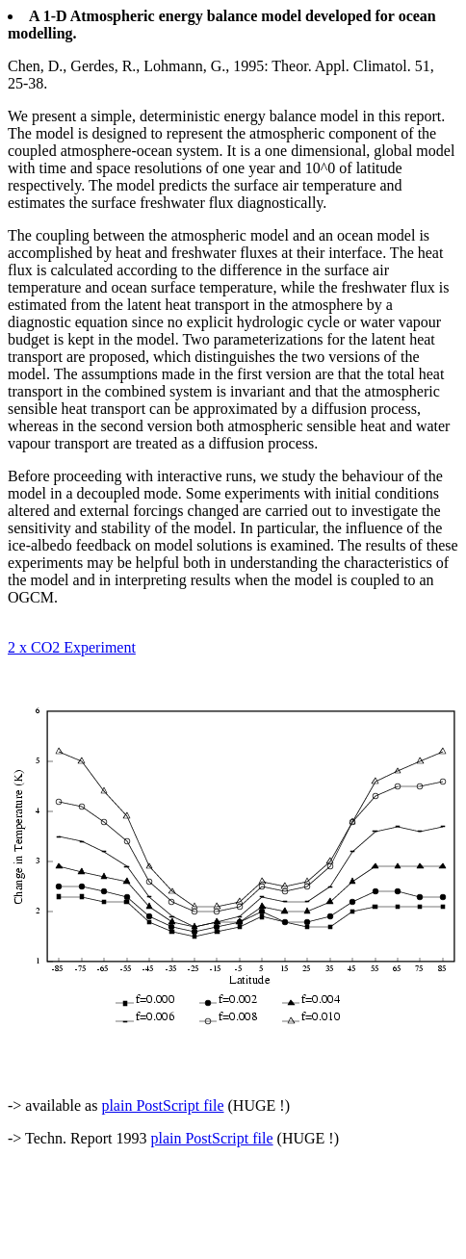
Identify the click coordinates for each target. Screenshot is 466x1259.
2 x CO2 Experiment (72, 647)
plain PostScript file (162, 1105)
